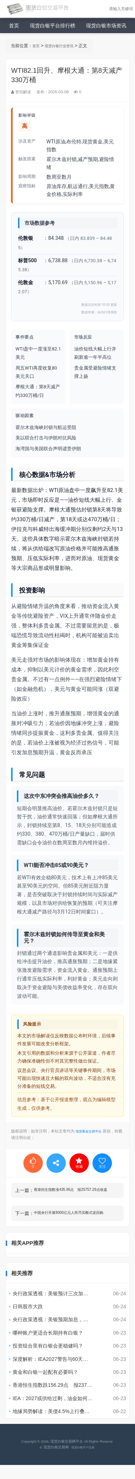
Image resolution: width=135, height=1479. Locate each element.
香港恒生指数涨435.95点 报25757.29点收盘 (76, 1190)
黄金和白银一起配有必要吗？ (45, 1386)
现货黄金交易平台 (91, 1131)
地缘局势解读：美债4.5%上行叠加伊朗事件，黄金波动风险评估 (62, 1425)
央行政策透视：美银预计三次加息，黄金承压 (62, 1307)
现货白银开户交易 (82, 1461)
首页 (14, 25)
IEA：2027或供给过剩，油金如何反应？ (58, 1412)
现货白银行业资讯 (63, 45)
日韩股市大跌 (28, 1320)
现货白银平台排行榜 (52, 25)
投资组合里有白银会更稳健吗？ (48, 1360)
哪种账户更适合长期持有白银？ (48, 1347)
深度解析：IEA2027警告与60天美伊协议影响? (62, 1373)
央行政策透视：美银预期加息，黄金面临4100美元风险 (62, 1334)
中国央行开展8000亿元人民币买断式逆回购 (76, 1220)
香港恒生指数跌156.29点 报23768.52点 (58, 1399)
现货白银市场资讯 (106, 25)
